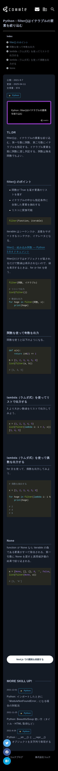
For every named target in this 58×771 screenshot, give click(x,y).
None (12, 68)
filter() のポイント (19, 42)
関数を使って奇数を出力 (22, 47)
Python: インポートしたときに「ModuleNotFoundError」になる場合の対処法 (28, 701)
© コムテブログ (15, 757)
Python (15, 95)
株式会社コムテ (42, 757)
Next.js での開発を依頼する (30, 659)
